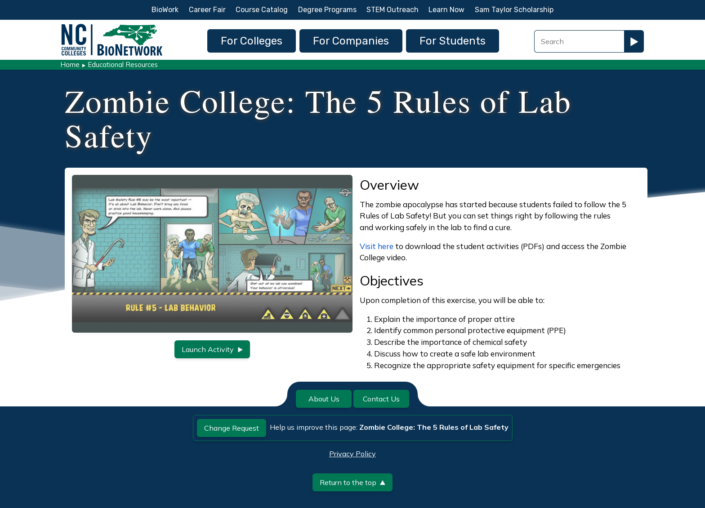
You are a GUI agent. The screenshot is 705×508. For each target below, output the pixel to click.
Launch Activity (212, 349)
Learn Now (446, 9)
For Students (452, 41)
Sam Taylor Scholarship (514, 9)
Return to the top (352, 482)
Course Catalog (262, 9)
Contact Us (381, 398)
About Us (323, 398)
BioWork (165, 9)
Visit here (376, 246)
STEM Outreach (392, 9)
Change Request (231, 427)
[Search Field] (579, 41)
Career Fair (207, 9)
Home (70, 64)
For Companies (351, 41)
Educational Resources (123, 64)
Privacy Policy (352, 453)
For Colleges (251, 41)
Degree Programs (327, 9)
